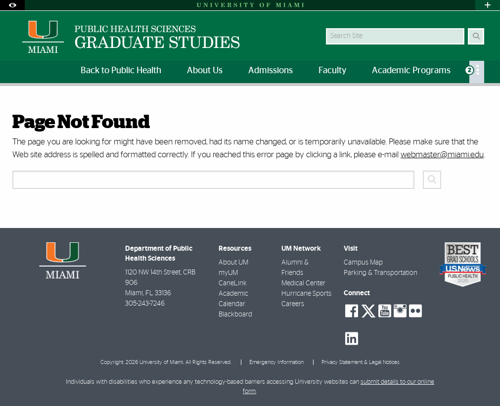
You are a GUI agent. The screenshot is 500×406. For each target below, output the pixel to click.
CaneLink (233, 283)
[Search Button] (476, 36)
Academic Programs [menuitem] (411, 70)
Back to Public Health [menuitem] (121, 70)
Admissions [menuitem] (270, 70)
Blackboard (235, 314)
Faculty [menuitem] (332, 70)
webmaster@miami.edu (442, 154)
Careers (292, 304)
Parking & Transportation (380, 273)
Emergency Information (276, 362)
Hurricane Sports (306, 293)
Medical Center (303, 283)
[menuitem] (476, 72)
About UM (233, 262)
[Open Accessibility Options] (12, 5)
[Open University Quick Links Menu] (487, 5)
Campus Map (363, 262)
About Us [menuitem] (205, 70)
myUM (228, 273)
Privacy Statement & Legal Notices (360, 362)
